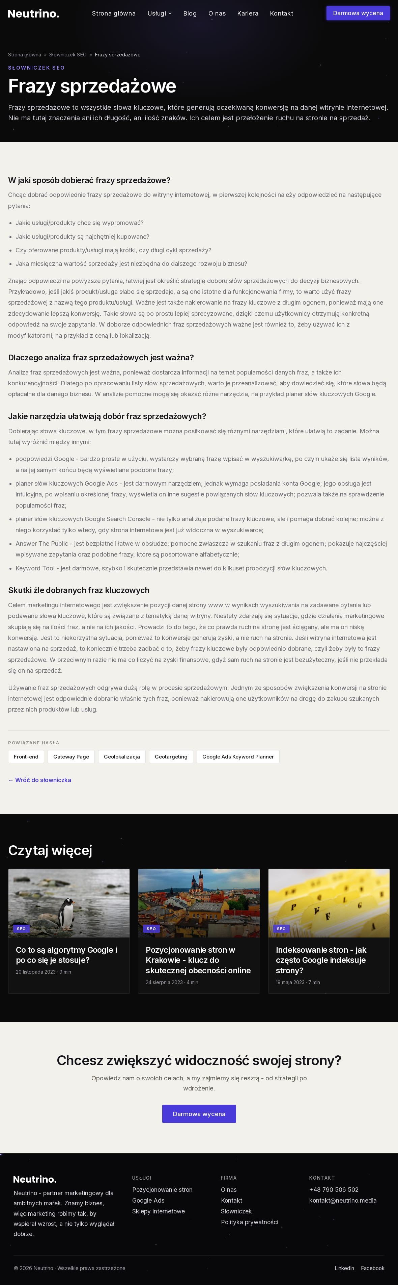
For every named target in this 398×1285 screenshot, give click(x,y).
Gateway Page (71, 756)
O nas (217, 13)
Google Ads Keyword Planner (238, 756)
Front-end (26, 756)
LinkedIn (344, 1268)
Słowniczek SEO (68, 54)
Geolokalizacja (122, 756)
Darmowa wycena (358, 13)
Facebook (373, 1268)
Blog (190, 13)
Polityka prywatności (249, 1222)
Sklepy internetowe (158, 1211)
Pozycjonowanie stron (162, 1189)
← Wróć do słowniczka (39, 780)
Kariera (247, 13)
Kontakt (281, 13)
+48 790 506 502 (334, 1189)
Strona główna (114, 13)
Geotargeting (171, 756)
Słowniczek (236, 1211)
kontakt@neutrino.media (343, 1200)
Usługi (159, 13)
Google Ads (148, 1200)
